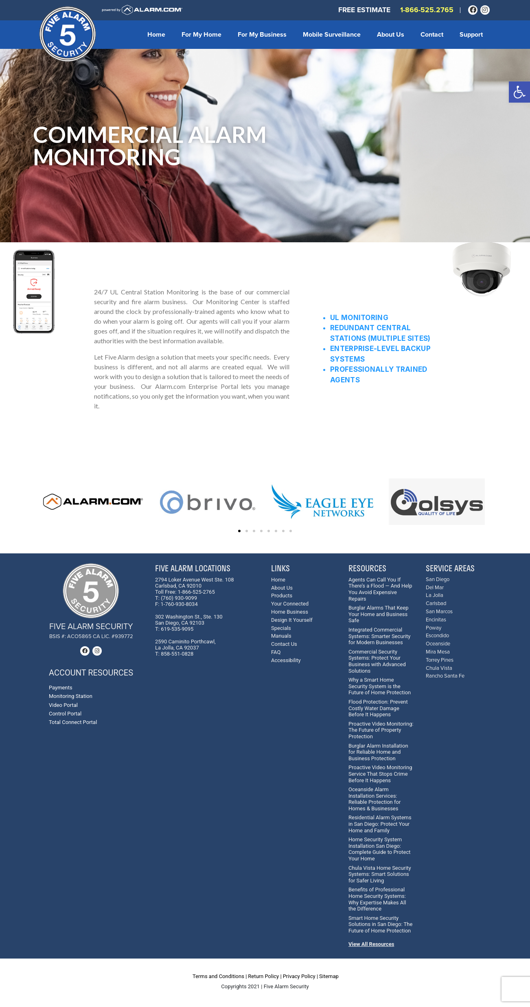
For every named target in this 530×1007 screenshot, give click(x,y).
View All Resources (371, 944)
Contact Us (284, 644)
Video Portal (63, 705)
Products (281, 595)
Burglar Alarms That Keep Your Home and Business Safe (378, 614)
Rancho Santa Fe (445, 676)
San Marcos (439, 612)
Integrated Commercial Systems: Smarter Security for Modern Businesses (379, 636)
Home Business (289, 612)
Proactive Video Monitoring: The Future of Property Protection (381, 730)
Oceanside (438, 644)
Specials (281, 628)
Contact (431, 35)
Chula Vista (439, 668)
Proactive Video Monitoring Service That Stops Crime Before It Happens (380, 773)
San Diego (437, 580)
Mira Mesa (438, 652)
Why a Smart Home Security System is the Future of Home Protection (379, 686)
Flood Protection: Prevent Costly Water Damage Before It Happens (378, 708)
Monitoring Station (70, 696)
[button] (519, 92)
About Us (390, 35)
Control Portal (65, 714)
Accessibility (286, 660)
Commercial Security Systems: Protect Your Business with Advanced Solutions (377, 661)
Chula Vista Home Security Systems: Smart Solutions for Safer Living (379, 874)
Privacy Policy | (300, 976)
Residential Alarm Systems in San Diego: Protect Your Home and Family (380, 823)
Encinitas (436, 620)
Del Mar (435, 588)
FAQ (275, 652)
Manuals (281, 636)
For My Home (201, 35)
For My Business (262, 35)
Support (471, 35)
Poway (433, 628)
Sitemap (329, 976)
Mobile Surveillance (332, 35)
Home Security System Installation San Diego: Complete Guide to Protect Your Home (379, 849)
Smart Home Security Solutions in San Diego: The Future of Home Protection (380, 924)
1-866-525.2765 (426, 10)
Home (156, 35)
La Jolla (434, 595)
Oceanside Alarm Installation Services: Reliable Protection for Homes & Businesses (374, 799)
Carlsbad (436, 604)
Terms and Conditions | (220, 976)
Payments (60, 687)
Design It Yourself (292, 620)
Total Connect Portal (73, 722)
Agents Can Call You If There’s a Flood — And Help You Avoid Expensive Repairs (380, 589)
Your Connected (290, 604)
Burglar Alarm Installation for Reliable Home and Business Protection (378, 752)
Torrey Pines (439, 660)
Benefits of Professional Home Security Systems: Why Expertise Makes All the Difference (377, 899)
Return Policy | (264, 976)
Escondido (437, 636)
